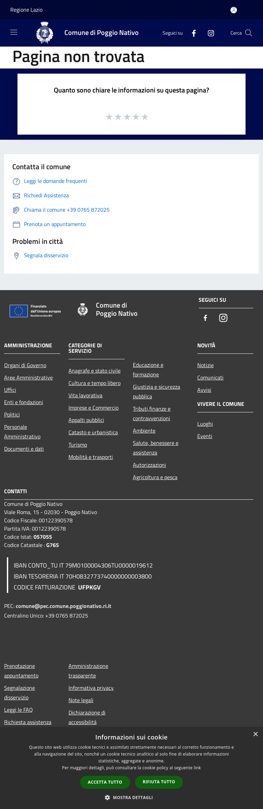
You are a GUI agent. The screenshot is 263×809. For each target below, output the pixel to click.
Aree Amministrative (28, 377)
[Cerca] (249, 33)
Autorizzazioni (149, 465)
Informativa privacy (91, 688)
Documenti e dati (24, 449)
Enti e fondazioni (23, 402)
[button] (131, 797)
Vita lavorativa (85, 395)
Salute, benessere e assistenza (155, 448)
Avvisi (204, 390)
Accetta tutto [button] (105, 782)
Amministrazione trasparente (88, 671)
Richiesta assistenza (27, 722)
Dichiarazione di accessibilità (86, 717)
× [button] (255, 734)
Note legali (80, 700)
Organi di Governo (25, 365)
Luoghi (205, 424)
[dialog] (131, 768)
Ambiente (144, 430)
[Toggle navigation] (14, 32)
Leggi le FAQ (18, 710)
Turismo (77, 444)
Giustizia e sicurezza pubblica (156, 391)
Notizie (205, 365)
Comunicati (210, 377)
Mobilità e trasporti (90, 457)
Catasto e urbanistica (93, 432)
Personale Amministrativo (22, 431)
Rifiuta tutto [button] (159, 782)
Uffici (10, 390)
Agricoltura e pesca (155, 477)
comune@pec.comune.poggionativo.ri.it (63, 606)
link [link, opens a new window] (197, 768)
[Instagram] (208, 32)
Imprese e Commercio (93, 407)
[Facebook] (191, 32)
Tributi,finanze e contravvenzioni (152, 413)
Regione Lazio (26, 9)
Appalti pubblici (86, 420)
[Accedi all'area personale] (233, 10)
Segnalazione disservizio (19, 692)
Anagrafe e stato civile (94, 370)
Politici (12, 414)
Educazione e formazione (148, 369)
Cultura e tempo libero (94, 383)
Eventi (204, 436)
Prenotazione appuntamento (21, 671)
